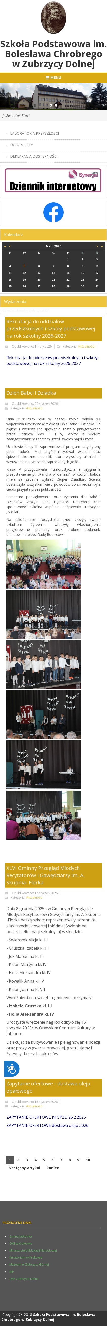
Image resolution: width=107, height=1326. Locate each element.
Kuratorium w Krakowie (25, 1257)
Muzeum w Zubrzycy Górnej (29, 1264)
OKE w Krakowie (20, 1243)
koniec (53, 1167)
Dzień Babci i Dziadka (31, 392)
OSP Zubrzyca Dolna (24, 1279)
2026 (57, 246)
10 (88, 1159)
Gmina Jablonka (20, 1236)
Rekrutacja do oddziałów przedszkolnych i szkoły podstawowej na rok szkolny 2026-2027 (50, 328)
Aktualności (86, 346)
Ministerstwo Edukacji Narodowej (33, 1250)
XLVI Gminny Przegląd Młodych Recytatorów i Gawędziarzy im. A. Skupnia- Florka (45, 875)
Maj (50, 246)
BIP (11, 1272)
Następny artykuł (24, 1167)
